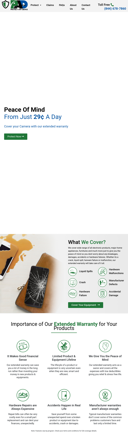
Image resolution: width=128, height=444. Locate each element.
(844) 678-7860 (115, 8)
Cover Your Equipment (85, 304)
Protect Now (15, 136)
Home (21, 6)
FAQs (62, 5)
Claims (50, 5)
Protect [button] (35, 5)
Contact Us (86, 7)
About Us (73, 7)
